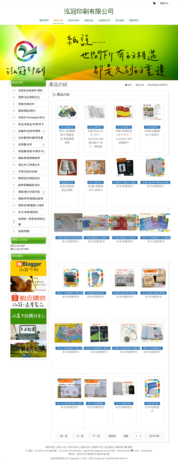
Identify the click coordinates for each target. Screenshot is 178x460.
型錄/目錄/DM (26, 103)
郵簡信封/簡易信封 (29, 178)
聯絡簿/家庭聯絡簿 (29, 157)
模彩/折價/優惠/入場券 (31, 205)
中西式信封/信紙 (27, 171)
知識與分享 (104, 20)
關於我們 (44, 20)
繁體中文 (164, 3)
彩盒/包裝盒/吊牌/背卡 (31, 124)
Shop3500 (110, 458)
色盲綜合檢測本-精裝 (30, 90)
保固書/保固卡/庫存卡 (30, 151)
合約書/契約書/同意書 (30, 137)
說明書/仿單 (25, 144)
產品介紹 (58, 20)
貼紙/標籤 (23, 231)
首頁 (129, 85)
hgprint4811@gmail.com (95, 450)
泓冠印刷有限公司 (89, 11)
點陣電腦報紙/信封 (29, 184)
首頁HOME (73, 20)
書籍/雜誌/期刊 (26, 110)
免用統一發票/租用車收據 (31, 221)
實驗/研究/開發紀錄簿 (30, 198)
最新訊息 (89, 20)
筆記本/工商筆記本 (29, 164)
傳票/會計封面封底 (29, 191)
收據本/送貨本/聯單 (29, 130)
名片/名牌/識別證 (28, 212)
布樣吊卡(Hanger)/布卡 (31, 117)
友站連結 (119, 20)
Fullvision (123, 458)
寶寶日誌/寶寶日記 (29, 97)
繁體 (130, 447)
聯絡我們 (133, 20)
